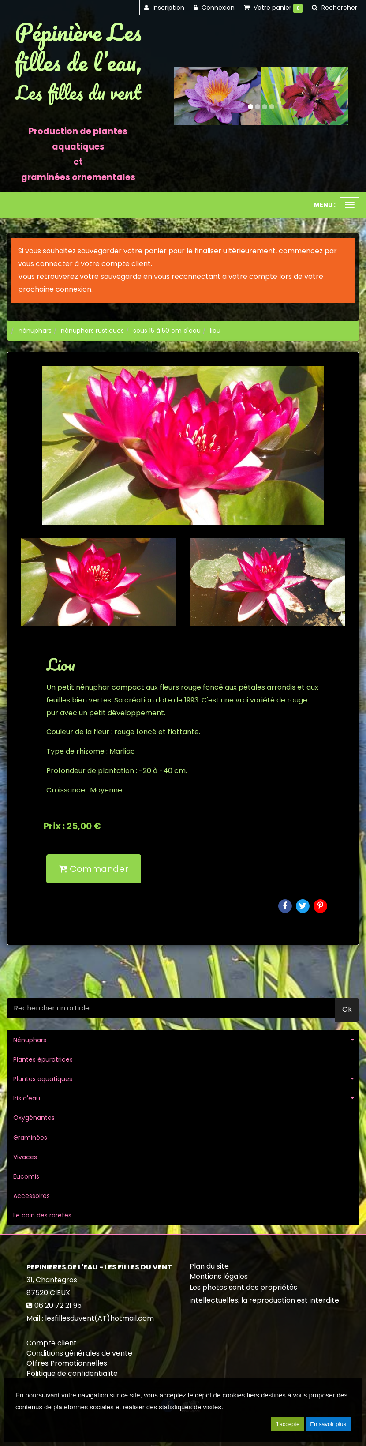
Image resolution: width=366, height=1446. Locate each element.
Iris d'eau (26, 1098)
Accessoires (31, 1195)
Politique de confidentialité (72, 1373)
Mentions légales (219, 1276)
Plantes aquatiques (42, 1078)
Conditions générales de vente (79, 1353)
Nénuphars (29, 1040)
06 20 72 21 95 (58, 1305)
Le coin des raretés (42, 1215)
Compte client (51, 1343)
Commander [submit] (93, 869)
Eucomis (26, 1176)
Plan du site (209, 1266)
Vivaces (25, 1157)
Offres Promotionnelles (66, 1363)
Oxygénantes (34, 1117)
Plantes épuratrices (43, 1059)
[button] (182, 96)
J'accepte (288, 1424)
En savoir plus (328, 1424)
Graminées (30, 1137)
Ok (347, 1009)
